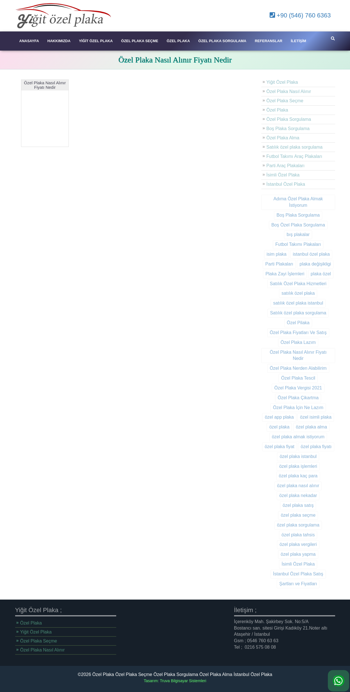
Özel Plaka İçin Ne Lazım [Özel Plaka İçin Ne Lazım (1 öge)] (291, 407)
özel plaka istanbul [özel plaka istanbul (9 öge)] (290, 456)
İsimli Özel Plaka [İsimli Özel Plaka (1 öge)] (290, 564)
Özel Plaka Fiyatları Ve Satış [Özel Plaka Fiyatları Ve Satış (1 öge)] (290, 332)
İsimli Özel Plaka (275, 175)
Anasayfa (29, 41)
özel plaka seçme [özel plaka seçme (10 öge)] (290, 515)
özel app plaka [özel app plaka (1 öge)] (271, 417)
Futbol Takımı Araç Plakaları (287, 156)
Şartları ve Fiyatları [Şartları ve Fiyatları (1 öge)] (291, 583)
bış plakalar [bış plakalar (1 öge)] (290, 234)
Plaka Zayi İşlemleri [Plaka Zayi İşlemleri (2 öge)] (277, 273)
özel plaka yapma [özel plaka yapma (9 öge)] (290, 554)
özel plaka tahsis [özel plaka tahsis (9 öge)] (290, 534)
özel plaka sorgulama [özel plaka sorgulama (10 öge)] (290, 525)
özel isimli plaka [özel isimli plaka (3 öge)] (308, 417)
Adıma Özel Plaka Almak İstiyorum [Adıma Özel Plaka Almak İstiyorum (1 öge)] (290, 202)
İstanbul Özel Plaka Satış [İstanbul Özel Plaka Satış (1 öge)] (291, 573)
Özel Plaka (178, 41)
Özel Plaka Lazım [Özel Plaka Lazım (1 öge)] (290, 342)
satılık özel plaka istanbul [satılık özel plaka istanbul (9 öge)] (291, 303)
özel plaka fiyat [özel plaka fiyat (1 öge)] (272, 446)
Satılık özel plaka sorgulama (287, 147)
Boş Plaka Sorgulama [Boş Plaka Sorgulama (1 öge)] (290, 215)
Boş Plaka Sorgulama (280, 128)
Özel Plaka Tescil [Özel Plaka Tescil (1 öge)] (291, 378)
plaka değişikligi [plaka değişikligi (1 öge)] (308, 264)
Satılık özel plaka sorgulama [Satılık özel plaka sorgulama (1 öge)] (291, 312)
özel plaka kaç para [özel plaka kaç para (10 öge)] (290, 475)
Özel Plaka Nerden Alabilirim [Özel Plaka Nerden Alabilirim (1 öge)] (290, 368)
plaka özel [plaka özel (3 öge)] (313, 273)
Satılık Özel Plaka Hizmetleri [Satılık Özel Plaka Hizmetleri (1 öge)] (290, 283)
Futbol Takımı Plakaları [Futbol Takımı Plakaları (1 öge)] (291, 244)
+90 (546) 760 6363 (300, 15)
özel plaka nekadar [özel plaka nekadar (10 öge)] (291, 495)
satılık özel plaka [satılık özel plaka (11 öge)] (290, 293)
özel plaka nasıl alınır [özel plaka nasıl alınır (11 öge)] (291, 485)
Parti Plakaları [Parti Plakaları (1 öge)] (272, 264)
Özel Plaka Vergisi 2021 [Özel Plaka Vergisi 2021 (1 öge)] (291, 387)
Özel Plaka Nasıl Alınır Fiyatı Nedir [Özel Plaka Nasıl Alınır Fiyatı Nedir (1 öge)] (290, 355)
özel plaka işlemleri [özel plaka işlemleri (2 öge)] (291, 466)
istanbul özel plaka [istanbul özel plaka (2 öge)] (303, 254)
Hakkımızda (58, 41)
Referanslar (268, 41)
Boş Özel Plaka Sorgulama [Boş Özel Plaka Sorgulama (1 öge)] (290, 225)
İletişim (298, 41)
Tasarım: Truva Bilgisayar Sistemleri (175, 681)
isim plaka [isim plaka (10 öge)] (269, 254)
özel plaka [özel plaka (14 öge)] (272, 427)
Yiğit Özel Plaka (96, 41)
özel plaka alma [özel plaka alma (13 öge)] (303, 427)
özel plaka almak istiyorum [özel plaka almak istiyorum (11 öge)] (290, 436)
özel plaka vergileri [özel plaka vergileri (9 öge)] (291, 544)
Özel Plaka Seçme (139, 41)
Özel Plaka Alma (275, 137)
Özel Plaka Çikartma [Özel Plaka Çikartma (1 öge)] (290, 397)
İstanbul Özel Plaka (278, 184)
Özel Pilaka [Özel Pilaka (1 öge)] (290, 322)
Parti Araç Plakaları (278, 165)
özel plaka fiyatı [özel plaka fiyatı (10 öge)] (308, 446)
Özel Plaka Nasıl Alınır (281, 91)
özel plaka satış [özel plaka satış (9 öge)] (290, 505)
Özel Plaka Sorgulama (222, 41)
